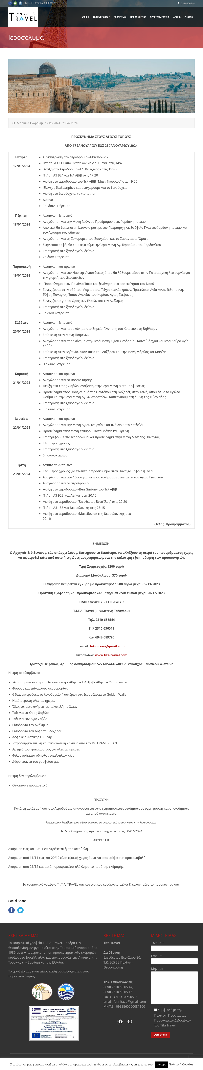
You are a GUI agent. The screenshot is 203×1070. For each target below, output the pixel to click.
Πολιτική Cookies (181, 1064)
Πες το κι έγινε (138, 17)
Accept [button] (161, 1064)
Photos (189, 17)
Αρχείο (177, 17)
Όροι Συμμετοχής (159, 17)
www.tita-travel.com (111, 655)
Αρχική (85, 17)
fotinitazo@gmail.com (107, 646)
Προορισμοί (120, 17)
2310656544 (188, 3)
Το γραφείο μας (101, 17)
